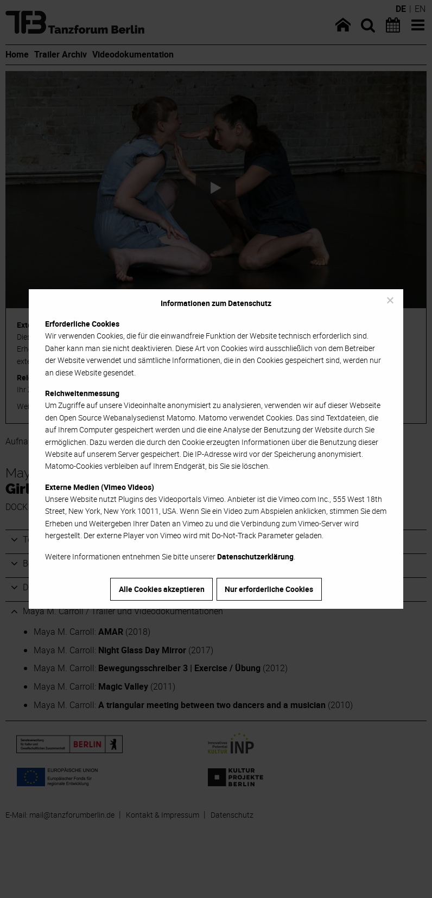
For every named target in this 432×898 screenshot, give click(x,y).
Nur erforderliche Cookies (269, 589)
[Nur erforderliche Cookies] (389, 300)
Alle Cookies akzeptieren (162, 589)
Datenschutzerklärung (255, 556)
